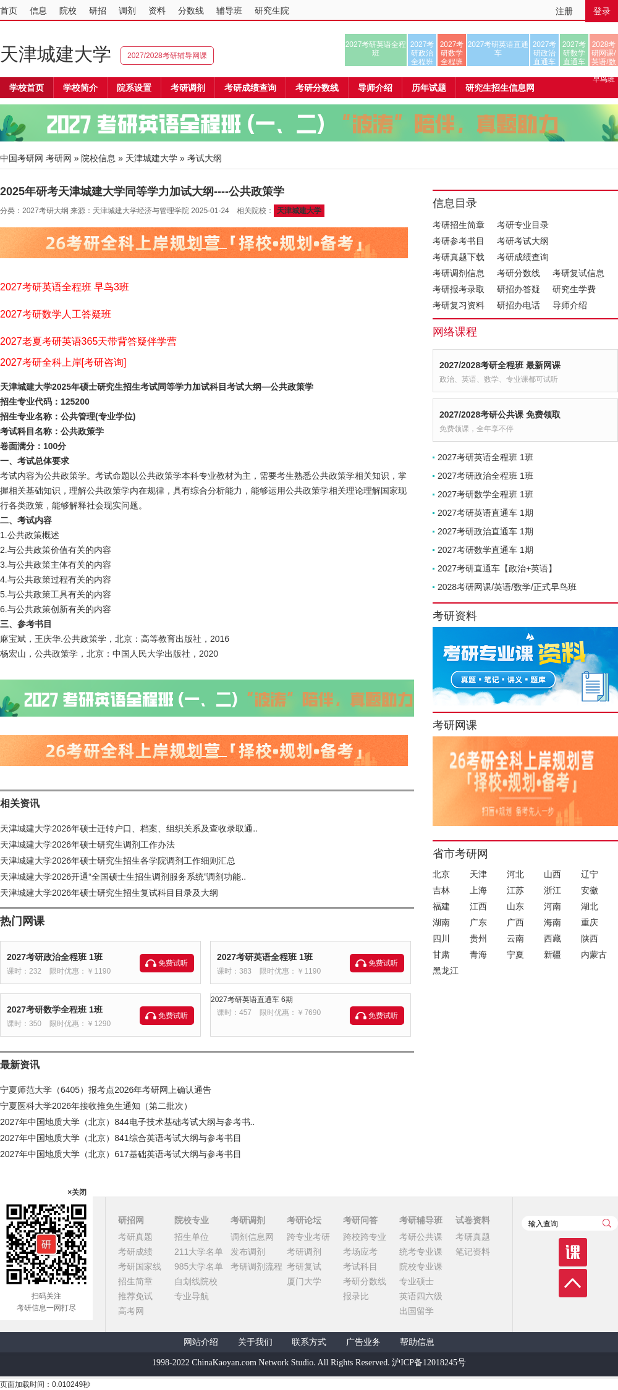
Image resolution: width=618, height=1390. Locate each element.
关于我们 (255, 1342)
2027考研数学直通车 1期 (485, 550)
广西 (515, 922)
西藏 (552, 938)
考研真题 (135, 1237)
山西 (552, 874)
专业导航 (191, 1296)
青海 (478, 954)
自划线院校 (196, 1281)
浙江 (552, 890)
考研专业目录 (523, 225)
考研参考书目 (459, 241)
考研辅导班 (420, 1220)
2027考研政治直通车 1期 (485, 531)
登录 (602, 11)
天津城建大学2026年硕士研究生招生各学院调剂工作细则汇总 (117, 861)
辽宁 (589, 874)
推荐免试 (135, 1296)
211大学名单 (198, 1252)
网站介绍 (201, 1342)
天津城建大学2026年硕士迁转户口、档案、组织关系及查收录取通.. (129, 828)
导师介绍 (375, 88)
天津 (478, 874)
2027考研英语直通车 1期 (485, 513)
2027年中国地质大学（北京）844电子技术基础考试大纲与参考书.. (127, 1122)
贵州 (478, 938)
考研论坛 (304, 1220)
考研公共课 (420, 1237)
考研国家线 (139, 1266)
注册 (564, 11)
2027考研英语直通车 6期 (252, 999)
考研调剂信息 (459, 273)
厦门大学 (304, 1281)
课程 (573, 1252)
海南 (552, 922)
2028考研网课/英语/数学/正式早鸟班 (603, 53)
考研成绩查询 (523, 257)
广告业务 (363, 1342)
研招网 (131, 1220)
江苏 (515, 890)
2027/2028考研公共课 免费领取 (500, 414)
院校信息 (98, 158)
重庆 (589, 922)
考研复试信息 (578, 273)
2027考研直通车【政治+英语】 (497, 568)
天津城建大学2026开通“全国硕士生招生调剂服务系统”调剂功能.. (123, 877)
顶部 (573, 1283)
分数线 (191, 10)
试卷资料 (472, 1220)
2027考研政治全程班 (422, 53)
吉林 (441, 890)
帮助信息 (417, 1342)
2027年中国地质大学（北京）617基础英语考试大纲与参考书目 (121, 1154)
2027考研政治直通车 (545, 53)
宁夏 (515, 954)
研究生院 (272, 10)
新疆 (552, 954)
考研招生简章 (459, 225)
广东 (478, 922)
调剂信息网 (252, 1237)
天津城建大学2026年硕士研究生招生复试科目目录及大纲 (109, 893)
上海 (478, 890)
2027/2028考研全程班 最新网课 (500, 365)
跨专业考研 (308, 1237)
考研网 (59, 158)
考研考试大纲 (523, 241)
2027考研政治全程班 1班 (55, 957)
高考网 (131, 1311)
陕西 (589, 938)
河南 (552, 906)
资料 (157, 10)
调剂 (127, 10)
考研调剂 (188, 88)
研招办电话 (518, 305)
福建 (441, 906)
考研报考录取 (459, 289)
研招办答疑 (518, 289)
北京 (441, 874)
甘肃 (441, 954)
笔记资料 (472, 1252)
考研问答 (360, 1220)
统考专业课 (420, 1252)
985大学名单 (198, 1266)
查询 (607, 1223)
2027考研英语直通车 (498, 48)
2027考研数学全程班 (452, 53)
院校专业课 (420, 1266)
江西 (478, 906)
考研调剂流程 (256, 1266)
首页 (8, 10)
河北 (515, 874)
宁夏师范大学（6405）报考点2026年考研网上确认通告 (105, 1090)
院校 (68, 10)
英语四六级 (420, 1296)
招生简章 (135, 1281)
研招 (97, 10)
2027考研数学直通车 (574, 53)
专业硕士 (416, 1281)
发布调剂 (248, 1252)
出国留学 (416, 1311)
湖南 (441, 922)
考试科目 (360, 1266)
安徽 (589, 890)
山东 (515, 906)
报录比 (356, 1296)
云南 (515, 938)
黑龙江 (446, 970)
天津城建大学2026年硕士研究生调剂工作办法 (87, 844)
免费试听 (173, 963)
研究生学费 (574, 289)
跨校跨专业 (364, 1237)
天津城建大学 (55, 54)
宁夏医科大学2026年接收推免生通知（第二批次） (96, 1106)
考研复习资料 (459, 305)
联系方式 (309, 1342)
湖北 (589, 906)
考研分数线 (518, 273)
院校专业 (191, 1220)
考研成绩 (135, 1252)
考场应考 (360, 1252)
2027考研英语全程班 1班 (265, 957)
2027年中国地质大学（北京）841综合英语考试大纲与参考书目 (121, 1138)
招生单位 (191, 1237)
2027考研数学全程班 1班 (55, 1009)
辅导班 (229, 10)
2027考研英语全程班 (376, 48)
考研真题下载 (459, 257)
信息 (38, 10)
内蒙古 (594, 954)
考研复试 (304, 1266)
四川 (441, 938)
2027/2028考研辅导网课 (167, 55)
